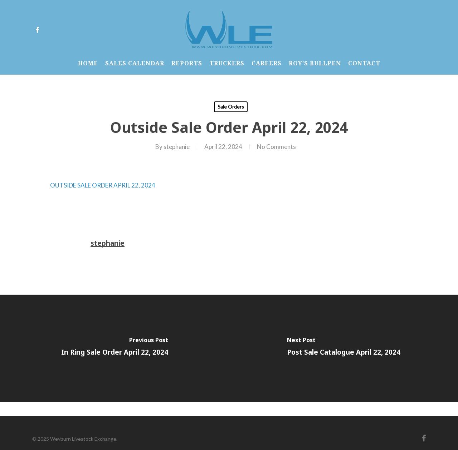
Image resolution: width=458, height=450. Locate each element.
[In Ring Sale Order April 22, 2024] (114, 348)
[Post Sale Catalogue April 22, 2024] (343, 348)
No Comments (276, 146)
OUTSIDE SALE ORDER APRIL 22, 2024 (102, 185)
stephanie (177, 146)
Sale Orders (231, 107)
